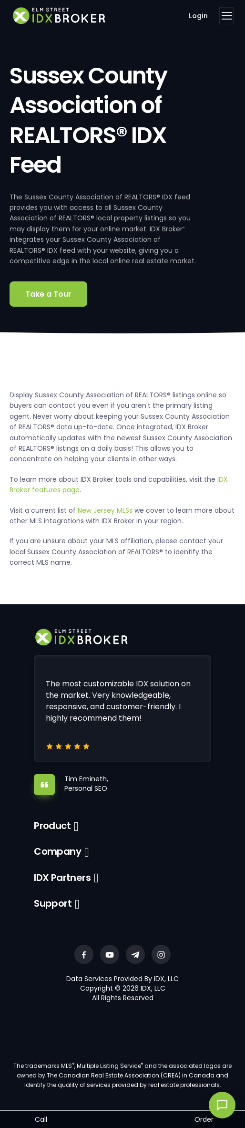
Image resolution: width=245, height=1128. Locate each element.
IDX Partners (62, 877)
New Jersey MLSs (105, 510)
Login (198, 16)
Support (52, 903)
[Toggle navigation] (226, 15)
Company (57, 851)
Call (41, 1119)
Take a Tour (48, 294)
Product (52, 825)
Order (204, 1119)
